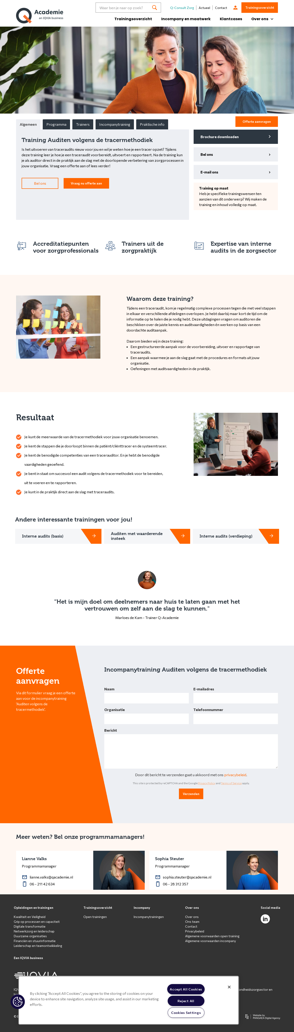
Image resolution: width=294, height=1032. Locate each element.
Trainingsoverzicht (133, 19)
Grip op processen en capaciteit (37, 921)
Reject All (186, 1001)
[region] (128, 1000)
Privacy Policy (206, 783)
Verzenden (191, 794)
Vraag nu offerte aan (86, 183)
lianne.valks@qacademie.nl (51, 877)
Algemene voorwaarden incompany (210, 941)
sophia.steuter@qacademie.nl (187, 877)
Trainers (83, 124)
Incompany (142, 907)
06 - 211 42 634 (42, 884)
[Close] (229, 987)
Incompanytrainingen (149, 917)
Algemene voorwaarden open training (212, 936)
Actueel (204, 8)
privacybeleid (235, 775)
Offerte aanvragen (257, 121)
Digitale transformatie (29, 926)
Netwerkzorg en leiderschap (34, 931)
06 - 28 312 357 (175, 884)
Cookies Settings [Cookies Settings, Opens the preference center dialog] (186, 1012)
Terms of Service (231, 783)
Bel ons (40, 183)
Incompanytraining (114, 124)
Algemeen (28, 124)
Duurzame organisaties (30, 936)
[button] (17, 1001)
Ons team (192, 921)
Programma (56, 124)
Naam (109, 689)
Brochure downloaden (220, 136)
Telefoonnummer (208, 709)
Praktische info (152, 124)
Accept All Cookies (186, 989)
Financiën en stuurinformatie (35, 941)
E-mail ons (209, 172)
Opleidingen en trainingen (33, 907)
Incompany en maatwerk (186, 19)
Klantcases (231, 19)
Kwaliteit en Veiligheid (29, 917)
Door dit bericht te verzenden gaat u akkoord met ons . (191, 775)
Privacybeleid (194, 931)
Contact (221, 8)
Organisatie (114, 709)
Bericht (110, 730)
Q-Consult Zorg (182, 8)
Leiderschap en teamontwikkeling (38, 946)
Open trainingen (95, 917)
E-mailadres (203, 689)
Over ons (192, 907)
